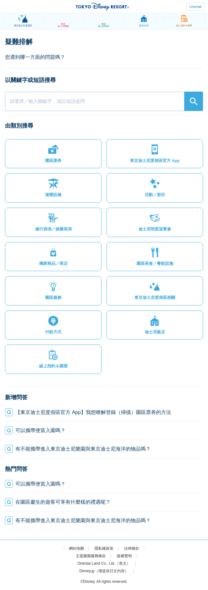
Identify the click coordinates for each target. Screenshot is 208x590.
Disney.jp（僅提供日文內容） (103, 571)
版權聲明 (124, 556)
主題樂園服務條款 (91, 556)
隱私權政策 (104, 548)
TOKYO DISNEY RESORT (102, 7)
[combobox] (104, 101)
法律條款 (131, 548)
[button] (53, 154)
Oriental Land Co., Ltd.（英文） (103, 563)
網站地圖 (76, 548)
